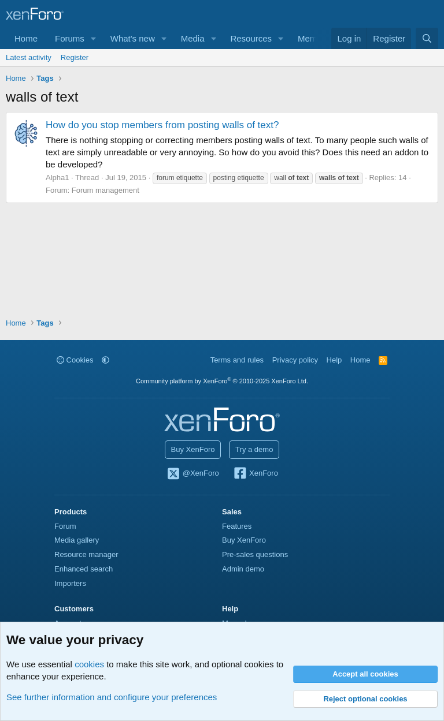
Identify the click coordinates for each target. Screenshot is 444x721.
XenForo (255, 474)
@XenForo (192, 474)
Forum (65, 526)
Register (74, 57)
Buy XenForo (193, 449)
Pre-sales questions (255, 554)
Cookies (75, 360)
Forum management (105, 190)
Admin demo (243, 569)
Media (193, 38)
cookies (89, 664)
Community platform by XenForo (222, 381)
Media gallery (76, 540)
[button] (94, 38)
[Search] (427, 38)
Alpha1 (57, 177)
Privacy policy (295, 360)
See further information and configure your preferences (111, 697)
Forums (69, 38)
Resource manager (86, 554)
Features (236, 526)
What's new (132, 38)
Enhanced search (83, 569)
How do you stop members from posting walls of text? (162, 124)
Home (26, 38)
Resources (251, 38)
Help (334, 360)
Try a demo (254, 449)
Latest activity (28, 57)
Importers (70, 583)
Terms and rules (237, 360)
